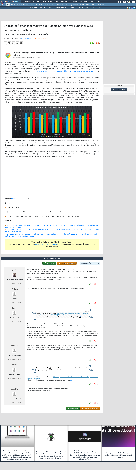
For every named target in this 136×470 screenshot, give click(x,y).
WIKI (87, 7)
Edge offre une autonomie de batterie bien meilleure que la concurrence (62, 71)
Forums (28, 2)
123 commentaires (40, 38)
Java (53, 5)
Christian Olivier (26, 38)
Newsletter (65, 2)
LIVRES (50, 7)
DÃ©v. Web (59, 5)
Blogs (50, 2)
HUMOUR (98, 7)
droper (14, 365)
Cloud (31, 5)
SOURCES (73, 7)
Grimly (14, 308)
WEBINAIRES (42, 7)
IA (36, 5)
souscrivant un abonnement (46, 245)
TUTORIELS (29, 7)
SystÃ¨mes (101, 5)
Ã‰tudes (83, 2)
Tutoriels (37, 2)
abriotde (14, 346)
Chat (57, 2)
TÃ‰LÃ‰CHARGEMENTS (61, 7)
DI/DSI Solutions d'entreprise (19, 5)
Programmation (73, 5)
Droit (91, 2)
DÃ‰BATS (81, 7)
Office (87, 5)
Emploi (75, 2)
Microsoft (46, 5)
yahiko (14, 270)
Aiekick (15, 289)
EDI (66, 5)
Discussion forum (119, 89)
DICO (92, 7)
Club (98, 2)
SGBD (82, 5)
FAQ (44, 2)
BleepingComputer (18, 199)
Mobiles (93, 5)
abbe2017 (15, 389)
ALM (40, 5)
